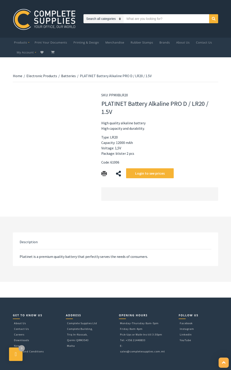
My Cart (53, 52)
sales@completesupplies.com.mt (142, 351)
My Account (25, 52)
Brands (164, 42)
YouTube (185, 340)
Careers (19, 334)
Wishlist (42, 52)
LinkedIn (186, 334)
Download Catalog (104, 173)
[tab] (29, 242)
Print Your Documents (51, 42)
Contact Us (204, 42)
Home (17, 76)
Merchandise (114, 42)
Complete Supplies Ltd (82, 323)
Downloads (21, 340)
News (17, 345)
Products (20, 42)
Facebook (186, 323)
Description (29, 242)
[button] (224, 363)
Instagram (187, 329)
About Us (183, 42)
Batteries (68, 76)
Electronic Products (41, 76)
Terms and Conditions (29, 351)
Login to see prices (150, 173)
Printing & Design (86, 42)
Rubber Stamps (142, 42)
